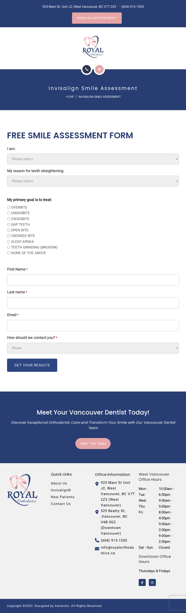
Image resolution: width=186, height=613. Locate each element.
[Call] (86, 69)
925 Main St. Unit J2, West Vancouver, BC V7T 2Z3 (79, 6)
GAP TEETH (20, 224)
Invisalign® (61, 490)
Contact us (61, 503)
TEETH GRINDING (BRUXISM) (34, 247)
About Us (59, 483)
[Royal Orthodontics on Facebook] (142, 582)
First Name (17, 269)
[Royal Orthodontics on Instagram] (152, 582)
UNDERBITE (20, 213)
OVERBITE (19, 207)
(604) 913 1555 (132, 6)
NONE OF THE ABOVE (28, 253)
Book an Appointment (97, 18)
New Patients (63, 497)
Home (70, 97)
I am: (11, 149)
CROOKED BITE (23, 235)
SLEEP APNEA (22, 241)
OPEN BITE (19, 230)
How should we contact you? (32, 338)
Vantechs (62, 606)
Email (13, 315)
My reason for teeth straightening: (35, 171)
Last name (17, 292)
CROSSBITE (20, 218)
